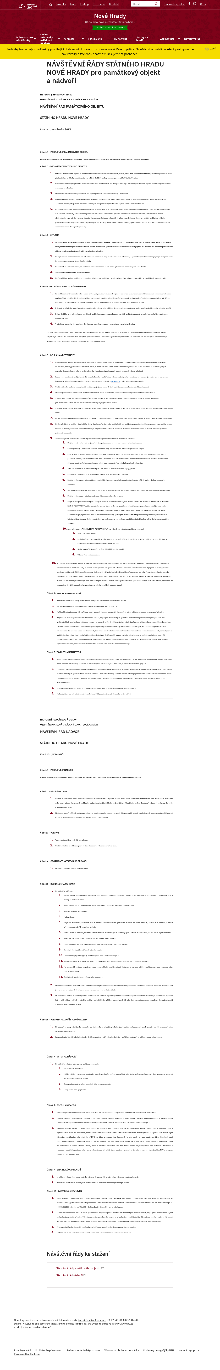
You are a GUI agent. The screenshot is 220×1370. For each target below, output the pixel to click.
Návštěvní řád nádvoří (72, 1276)
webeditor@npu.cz (24, 1355)
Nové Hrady (110, 16)
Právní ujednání (22, 1351)
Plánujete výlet (174, 4)
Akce (73, 4)
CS (203, 4)
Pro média (99, 4)
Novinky (61, 4)
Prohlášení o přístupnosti (50, 1351)
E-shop (84, 4)
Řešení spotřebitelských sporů (86, 1351)
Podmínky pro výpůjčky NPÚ (164, 1351)
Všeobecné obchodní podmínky (125, 1351)
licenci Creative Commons (92, 1321)
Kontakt (114, 4)
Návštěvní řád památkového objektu (81, 1269)
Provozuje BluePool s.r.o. (27, 1358)
